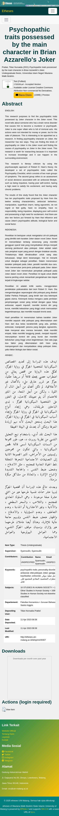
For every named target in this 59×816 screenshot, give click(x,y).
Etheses (7, 11)
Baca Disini (23, 95)
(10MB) (27, 95)
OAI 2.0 (44, 809)
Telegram (7, 760)
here (33, 812)
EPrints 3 (24, 809)
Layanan (6, 737)
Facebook (7, 751)
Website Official (9, 731)
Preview (46, 95)
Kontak (5, 740)
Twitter (6, 754)
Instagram (7, 757)
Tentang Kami (8, 734)
